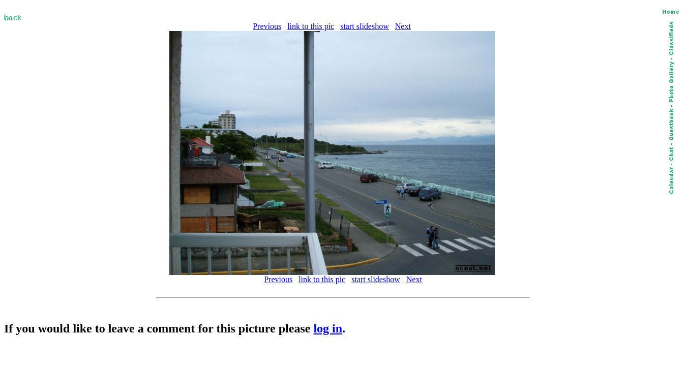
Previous (267, 26)
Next (403, 26)
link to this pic (310, 26)
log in (327, 328)
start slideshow (364, 26)
